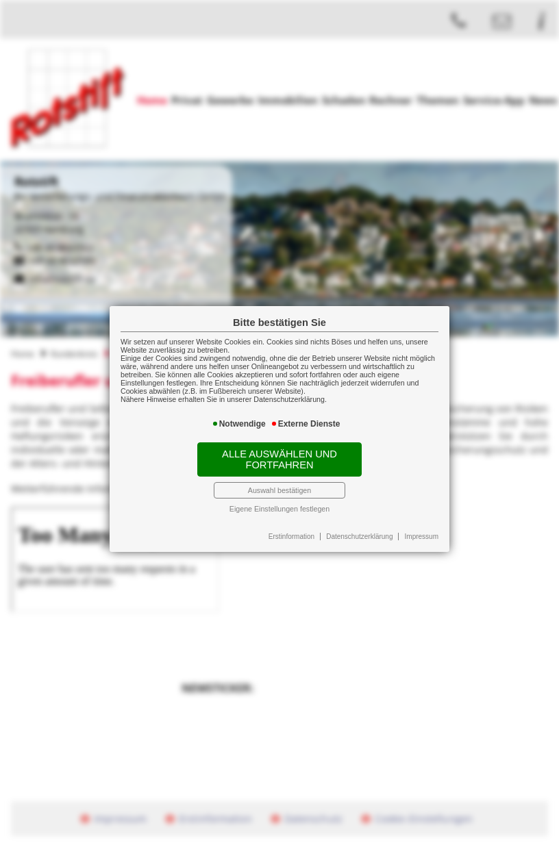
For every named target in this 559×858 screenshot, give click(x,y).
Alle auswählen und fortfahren (279, 459)
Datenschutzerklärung (359, 536)
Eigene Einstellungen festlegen (279, 509)
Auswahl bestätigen (279, 490)
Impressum (421, 536)
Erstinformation (291, 536)
